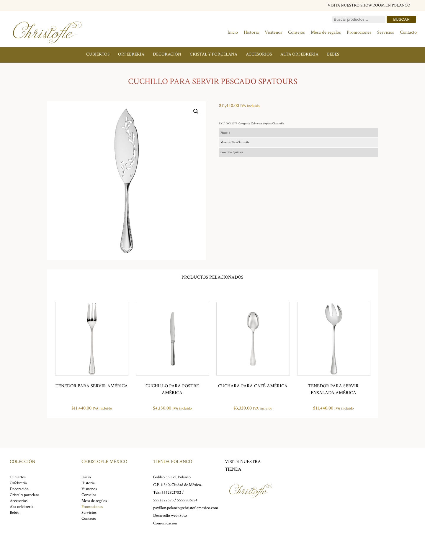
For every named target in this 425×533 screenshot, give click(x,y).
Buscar (401, 19)
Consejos (296, 32)
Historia (251, 32)
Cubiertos (97, 54)
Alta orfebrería (299, 54)
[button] (196, 111)
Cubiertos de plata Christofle (267, 124)
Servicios (385, 32)
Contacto (408, 32)
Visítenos (273, 32)
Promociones (359, 32)
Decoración (167, 54)
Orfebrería (131, 54)
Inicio (233, 32)
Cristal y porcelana (213, 54)
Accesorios (259, 54)
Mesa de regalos (326, 32)
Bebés (333, 54)
